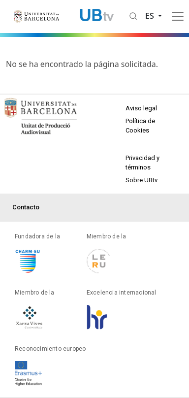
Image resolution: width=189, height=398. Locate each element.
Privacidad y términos (142, 162)
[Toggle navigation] (177, 16)
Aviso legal (141, 108)
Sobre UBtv (142, 180)
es (150, 15)
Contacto (25, 207)
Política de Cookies (140, 125)
